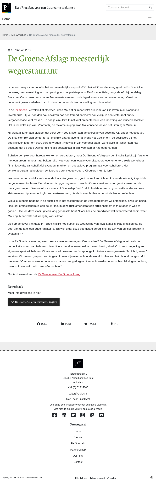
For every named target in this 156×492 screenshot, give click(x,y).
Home (5, 35)
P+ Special (22, 110)
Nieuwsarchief (18, 35)
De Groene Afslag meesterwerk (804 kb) (34, 301)
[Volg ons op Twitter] (73, 415)
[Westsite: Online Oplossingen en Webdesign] (151, 477)
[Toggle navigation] (149, 19)
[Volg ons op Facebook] (54, 415)
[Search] (127, 8)
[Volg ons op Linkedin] (64, 415)
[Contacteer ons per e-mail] (101, 415)
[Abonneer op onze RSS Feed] (92, 415)
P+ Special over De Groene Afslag (59, 274)
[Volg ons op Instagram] (82, 415)
